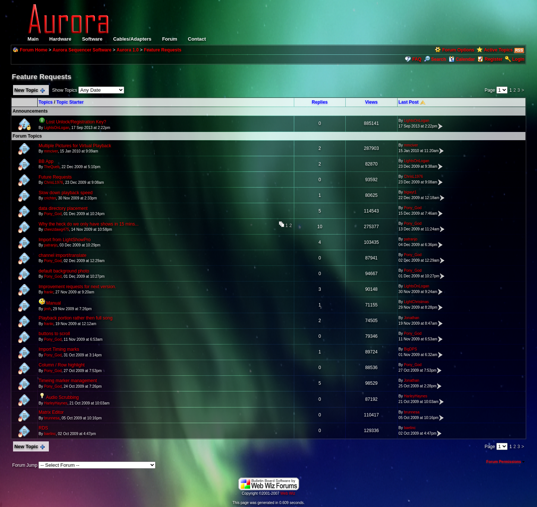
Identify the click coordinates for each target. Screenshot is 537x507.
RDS (43, 428)
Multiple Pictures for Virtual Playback (75, 145)
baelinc (50, 434)
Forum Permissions (505, 462)
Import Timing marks (59, 349)
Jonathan (411, 318)
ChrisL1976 (53, 182)
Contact (197, 39)
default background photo (64, 271)
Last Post (409, 102)
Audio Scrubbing (62, 397)
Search (435, 59)
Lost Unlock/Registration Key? (76, 122)
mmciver (51, 151)
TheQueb (52, 167)
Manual (53, 303)
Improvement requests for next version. (77, 286)
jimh (47, 309)
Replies (320, 102)
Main (33, 39)
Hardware (60, 39)
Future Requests (55, 177)
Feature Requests (163, 50)
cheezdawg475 (56, 229)
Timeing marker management (68, 380)
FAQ (416, 59)
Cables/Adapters (132, 39)
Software (92, 39)
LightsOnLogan (56, 128)
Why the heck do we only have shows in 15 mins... (89, 224)
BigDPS (410, 349)
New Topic (29, 90)
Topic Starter (70, 102)
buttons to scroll (54, 333)
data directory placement (63, 208)
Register (493, 59)
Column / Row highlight (62, 365)
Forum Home (33, 50)
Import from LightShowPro (65, 239)
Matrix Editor (51, 412)
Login (518, 59)
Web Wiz (287, 493)
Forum (169, 39)
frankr (48, 292)
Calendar (462, 59)
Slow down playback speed (66, 192)
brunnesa (52, 418)
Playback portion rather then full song (76, 318)
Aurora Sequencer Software (82, 50)
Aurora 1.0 (128, 50)
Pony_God (53, 214)
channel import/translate (63, 255)
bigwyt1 (410, 192)
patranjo (50, 245)
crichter (50, 198)
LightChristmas (416, 302)
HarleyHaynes (55, 403)
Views (371, 102)
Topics (46, 102)
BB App (46, 161)
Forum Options (458, 50)
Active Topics (498, 50)
